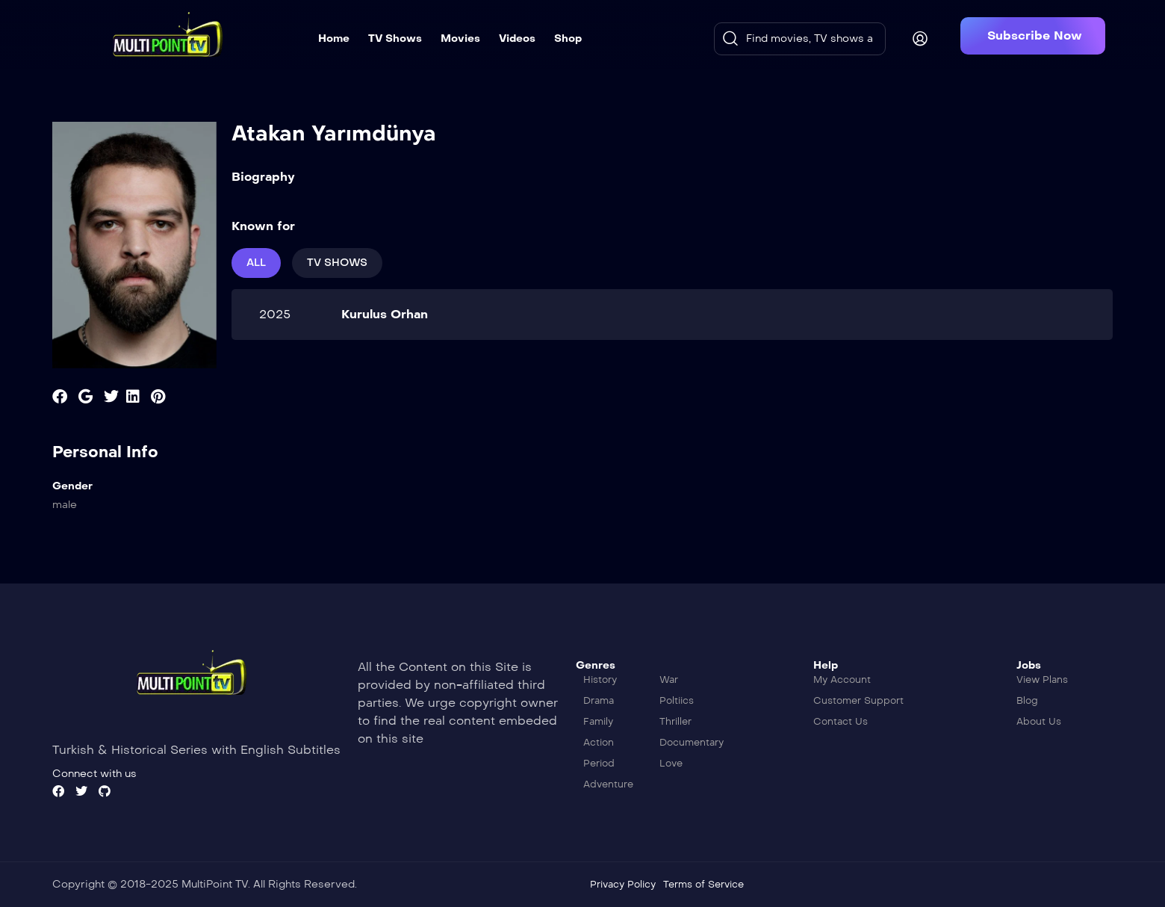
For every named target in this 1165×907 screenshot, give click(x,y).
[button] (1032, 36)
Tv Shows (337, 262)
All (256, 262)
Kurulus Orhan (384, 314)
